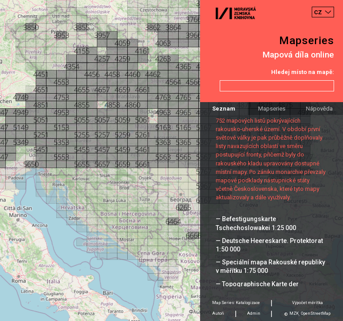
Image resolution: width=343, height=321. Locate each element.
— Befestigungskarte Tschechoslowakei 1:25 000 (256, 223)
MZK (294, 313)
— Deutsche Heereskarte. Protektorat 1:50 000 (269, 245)
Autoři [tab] (218, 313)
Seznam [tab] (223, 108)
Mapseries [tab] (271, 108)
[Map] (171, 160)
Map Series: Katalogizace (236, 302)
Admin (253, 313)
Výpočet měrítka (307, 302)
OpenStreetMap (315, 313)
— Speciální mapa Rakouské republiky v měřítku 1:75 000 (270, 266)
